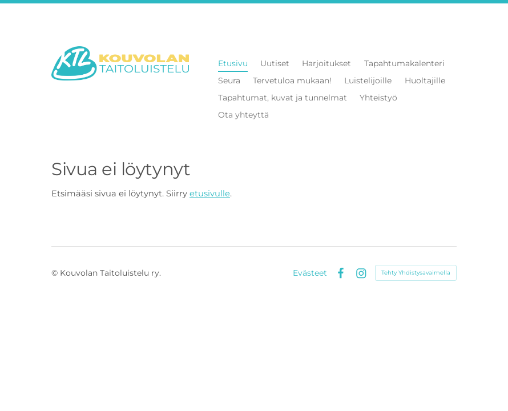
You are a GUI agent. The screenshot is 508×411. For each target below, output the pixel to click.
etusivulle (210, 193)
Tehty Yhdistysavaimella (415, 272)
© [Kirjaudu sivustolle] (55, 273)
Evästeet (310, 273)
